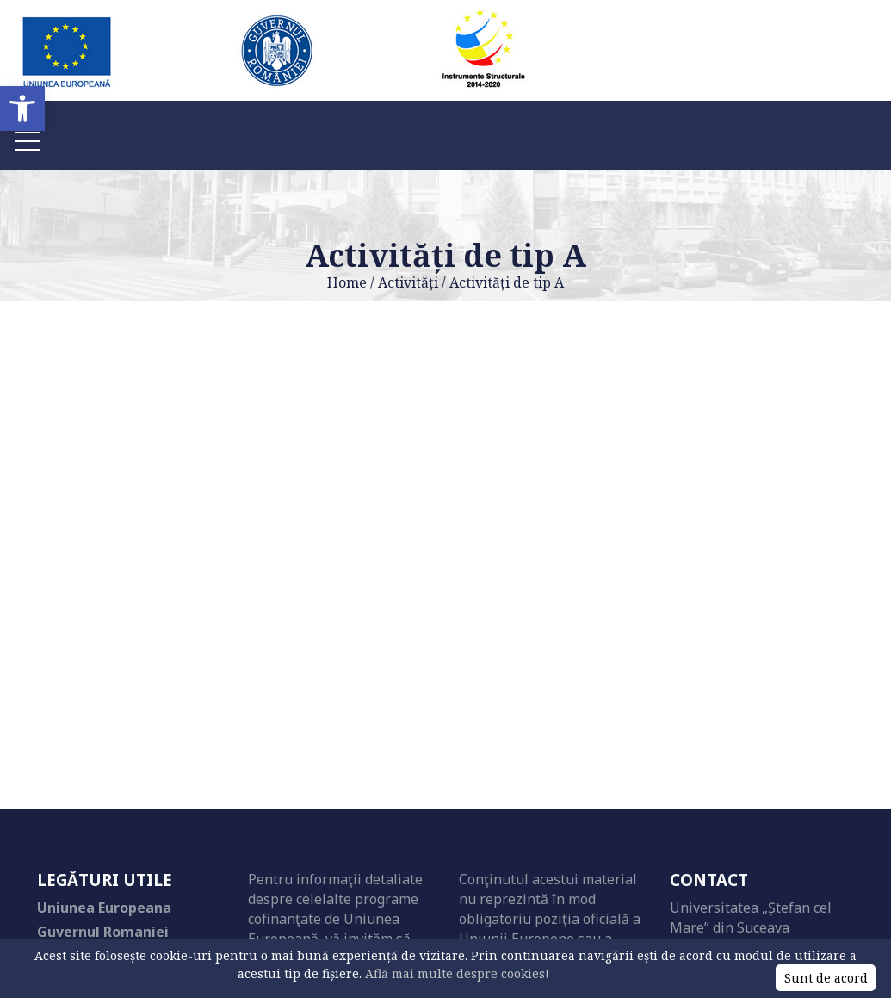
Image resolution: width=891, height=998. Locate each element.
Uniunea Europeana (104, 907)
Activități (408, 282)
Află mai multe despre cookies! (457, 973)
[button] (22, 108)
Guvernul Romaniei (103, 931)
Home (347, 282)
